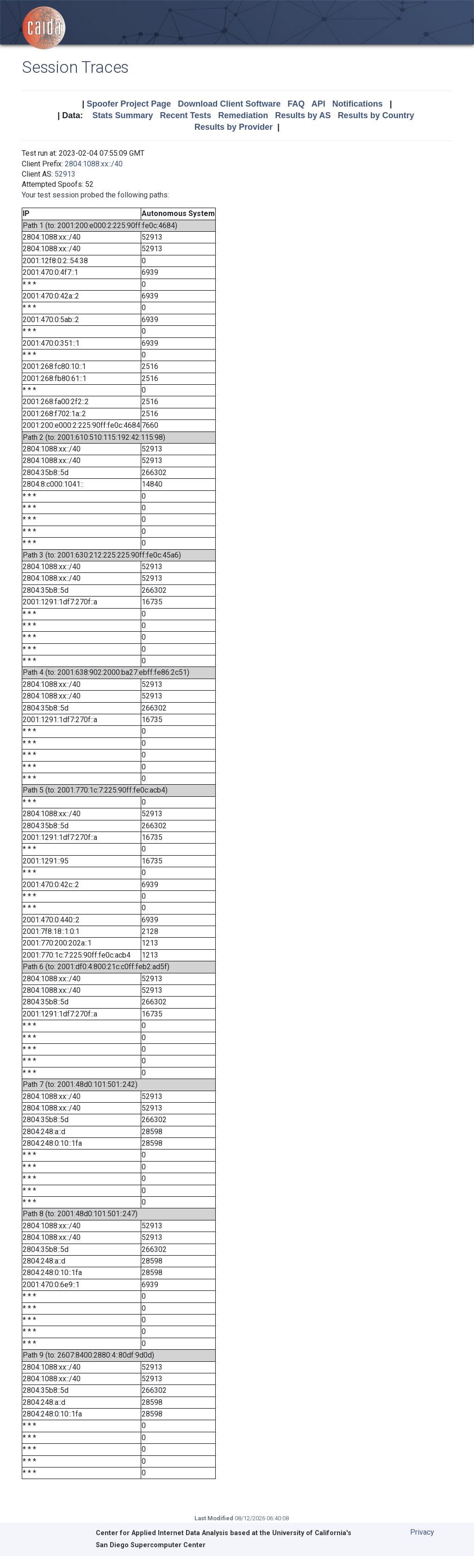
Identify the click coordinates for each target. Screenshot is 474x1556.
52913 (65, 174)
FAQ (296, 103)
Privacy (422, 1532)
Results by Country (376, 115)
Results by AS (303, 115)
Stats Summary (122, 115)
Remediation (243, 115)
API (318, 103)
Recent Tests (185, 115)
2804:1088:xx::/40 (94, 163)
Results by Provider (233, 127)
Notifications (357, 103)
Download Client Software (229, 103)
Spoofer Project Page (129, 103)
